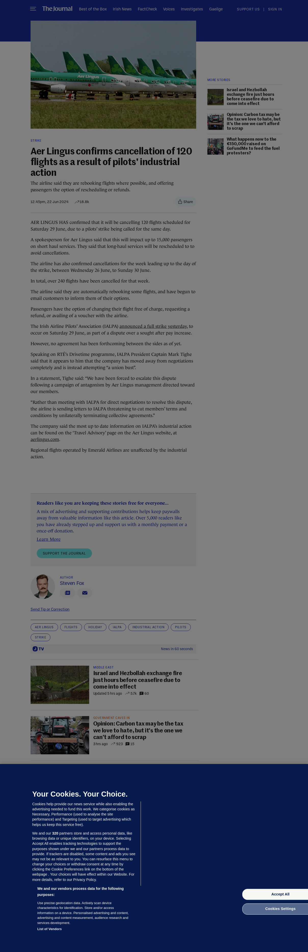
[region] (154, 858)
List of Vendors (49, 929)
